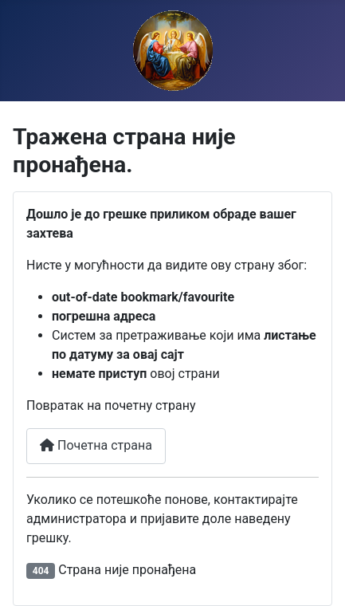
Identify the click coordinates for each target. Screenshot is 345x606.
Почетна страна (96, 445)
